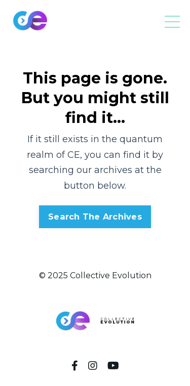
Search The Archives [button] (95, 216)
